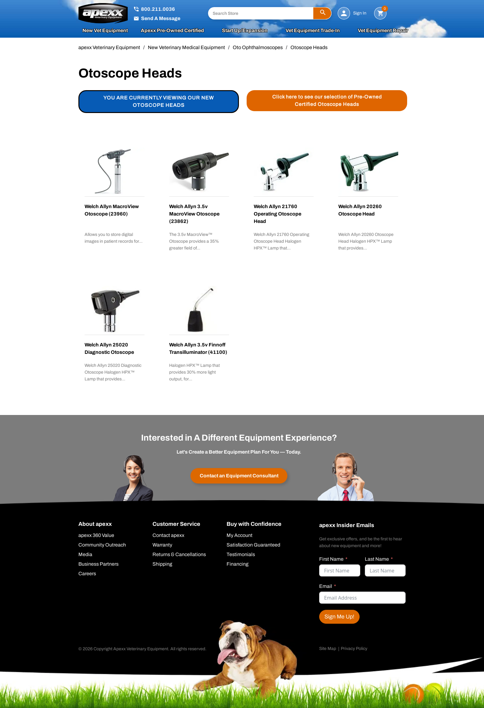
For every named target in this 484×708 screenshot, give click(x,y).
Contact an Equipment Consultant (239, 475)
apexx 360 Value (96, 535)
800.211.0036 (158, 9)
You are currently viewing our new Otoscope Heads (158, 101)
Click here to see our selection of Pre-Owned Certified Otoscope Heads (327, 100)
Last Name (377, 559)
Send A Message (160, 18)
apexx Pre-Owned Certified (172, 30)
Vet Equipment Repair (383, 30)
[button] (322, 13)
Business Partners (98, 564)
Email (325, 586)
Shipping (162, 564)
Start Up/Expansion (245, 30)
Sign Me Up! (339, 617)
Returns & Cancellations (179, 554)
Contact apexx (168, 535)
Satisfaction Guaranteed (253, 545)
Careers (87, 573)
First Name (331, 559)
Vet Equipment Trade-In (313, 30)
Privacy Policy (354, 648)
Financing (237, 564)
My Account (239, 535)
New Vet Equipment (105, 30)
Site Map (327, 648)
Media (85, 554)
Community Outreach (102, 545)
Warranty (162, 545)
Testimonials (241, 554)
